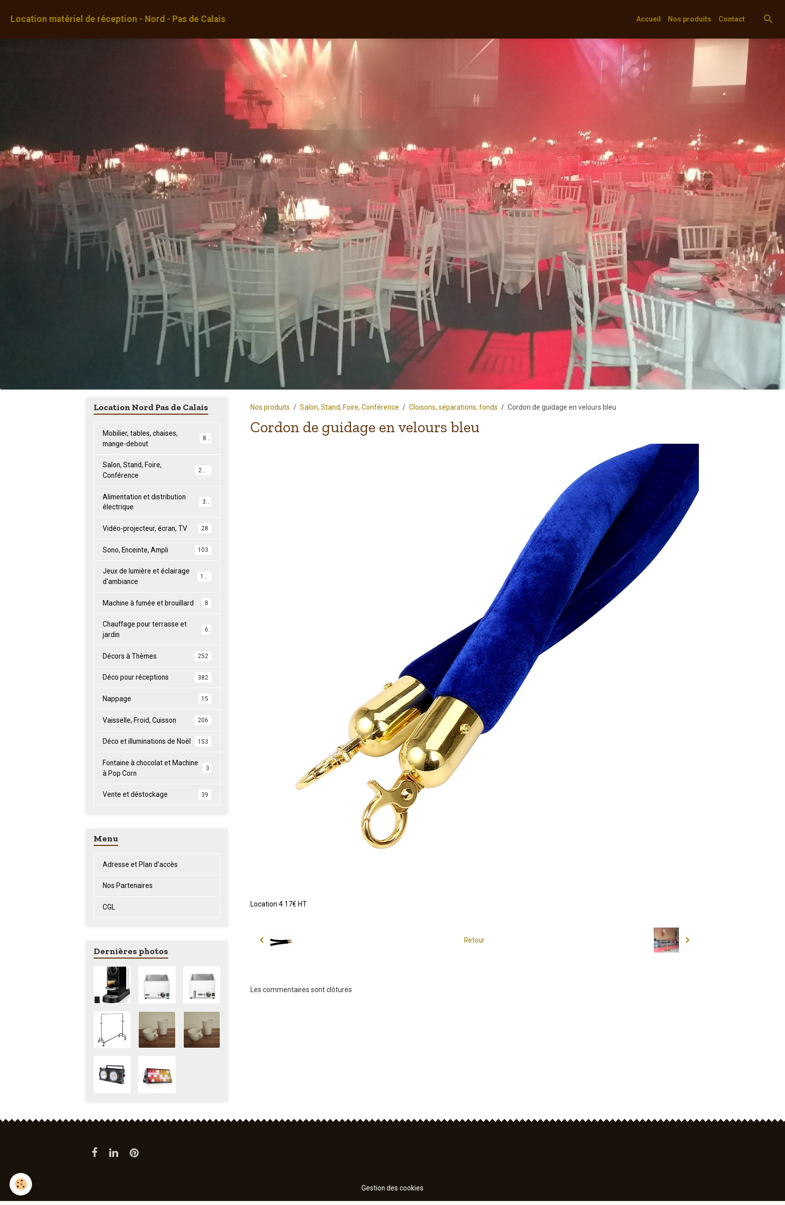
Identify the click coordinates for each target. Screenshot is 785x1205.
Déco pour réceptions (157, 680)
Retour (474, 940)
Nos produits (689, 19)
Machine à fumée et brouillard (157, 604)
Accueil (648, 19)
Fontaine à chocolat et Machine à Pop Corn (157, 771)
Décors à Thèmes (157, 658)
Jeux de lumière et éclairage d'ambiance (157, 577)
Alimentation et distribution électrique (157, 502)
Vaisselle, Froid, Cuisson (157, 723)
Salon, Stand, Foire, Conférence (349, 407)
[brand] (118, 19)
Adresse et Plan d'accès (140, 868)
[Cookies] (21, 1184)
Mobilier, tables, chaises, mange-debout (157, 438)
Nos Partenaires (128, 889)
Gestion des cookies (392, 1192)
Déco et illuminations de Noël (157, 744)
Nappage (157, 701)
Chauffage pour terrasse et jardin (157, 631)
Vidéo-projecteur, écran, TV (157, 529)
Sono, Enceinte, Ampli (157, 551)
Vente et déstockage (157, 798)
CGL (109, 911)
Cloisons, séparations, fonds (453, 407)
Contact (731, 19)
